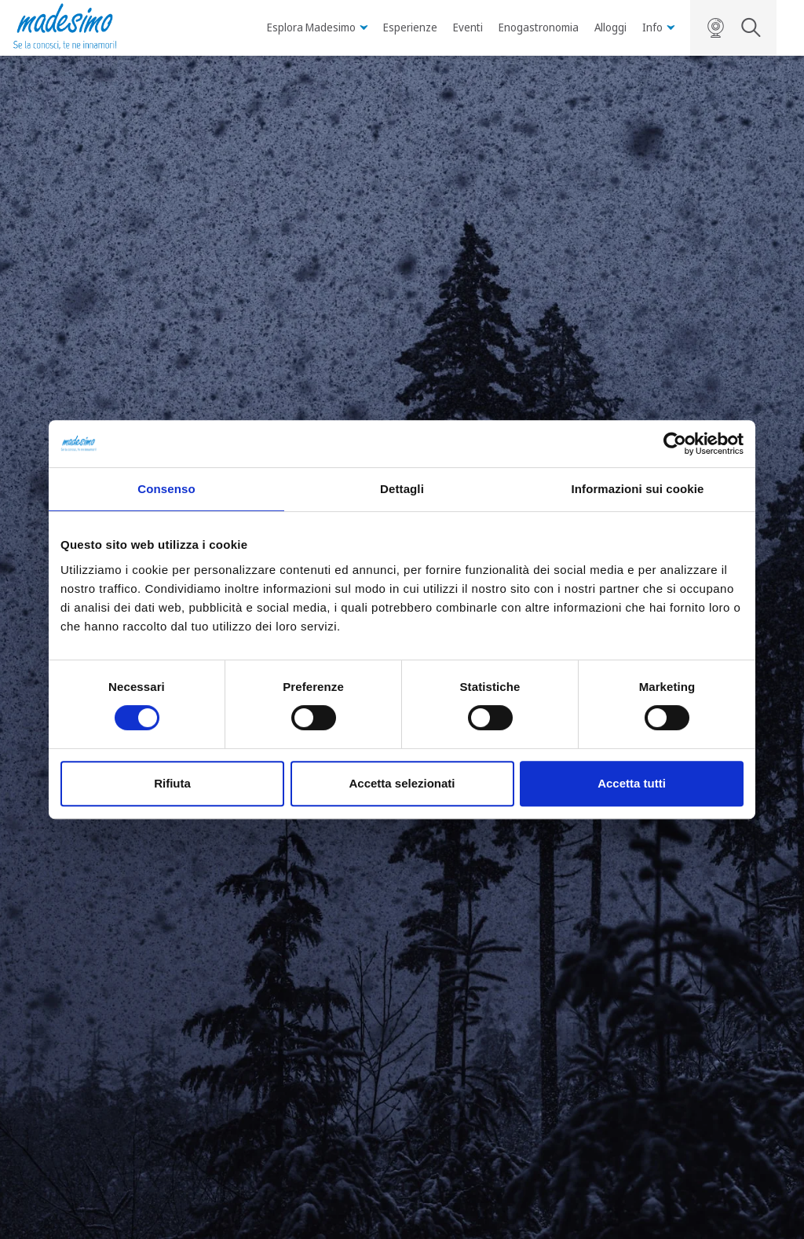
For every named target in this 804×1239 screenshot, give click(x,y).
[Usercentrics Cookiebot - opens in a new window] (675, 443)
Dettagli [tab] (402, 488)
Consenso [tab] (166, 488)
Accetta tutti (632, 783)
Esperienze (410, 27)
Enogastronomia (539, 27)
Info (658, 27)
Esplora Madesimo (317, 27)
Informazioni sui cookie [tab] (638, 488)
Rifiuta (172, 783)
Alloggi (610, 27)
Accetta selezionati (402, 783)
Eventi (468, 27)
